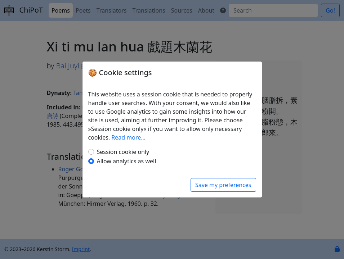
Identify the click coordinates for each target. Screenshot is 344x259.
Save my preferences (223, 185)
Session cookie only (123, 152)
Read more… (128, 137)
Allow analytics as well (126, 161)
